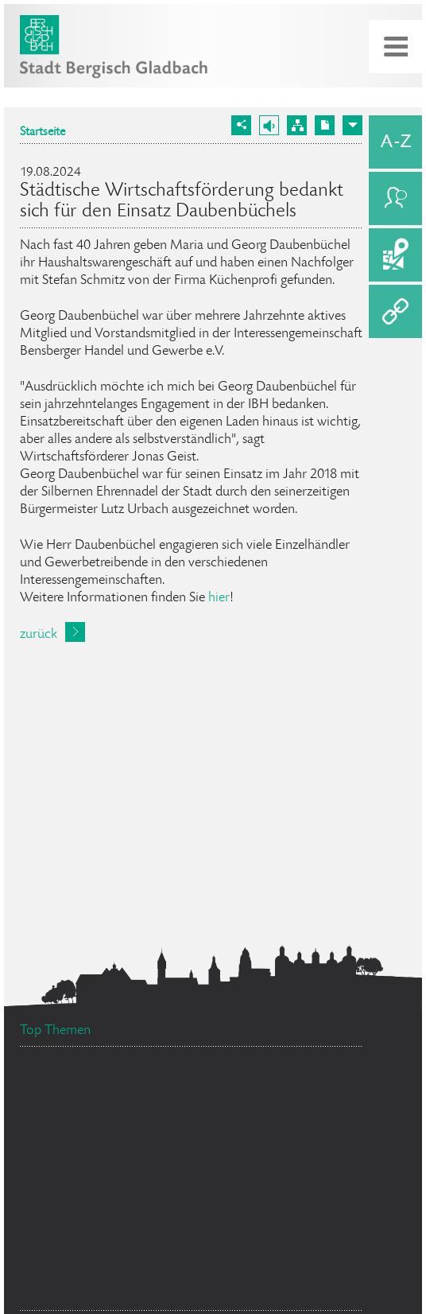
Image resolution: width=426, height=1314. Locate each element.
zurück (38, 635)
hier (219, 598)
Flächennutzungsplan (224, 1133)
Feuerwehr (303, 1181)
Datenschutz (79, 1291)
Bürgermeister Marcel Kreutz (115, 1231)
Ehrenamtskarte (73, 1167)
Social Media (81, 1142)
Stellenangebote (94, 1092)
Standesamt (276, 1241)
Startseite (42, 132)
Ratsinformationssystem (244, 1102)
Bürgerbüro (195, 1192)
